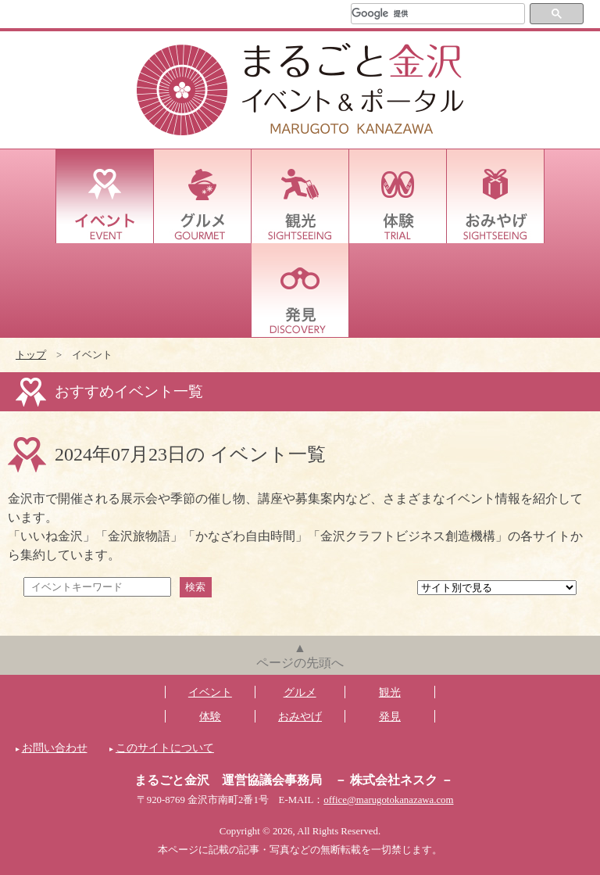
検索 (195, 587)
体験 (398, 196)
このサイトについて (165, 747)
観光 (300, 196)
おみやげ (496, 196)
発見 (300, 290)
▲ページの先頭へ (300, 655)
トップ (31, 355)
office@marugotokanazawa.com (388, 799)
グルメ (203, 196)
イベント (105, 196)
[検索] (438, 13)
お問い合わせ (55, 747)
